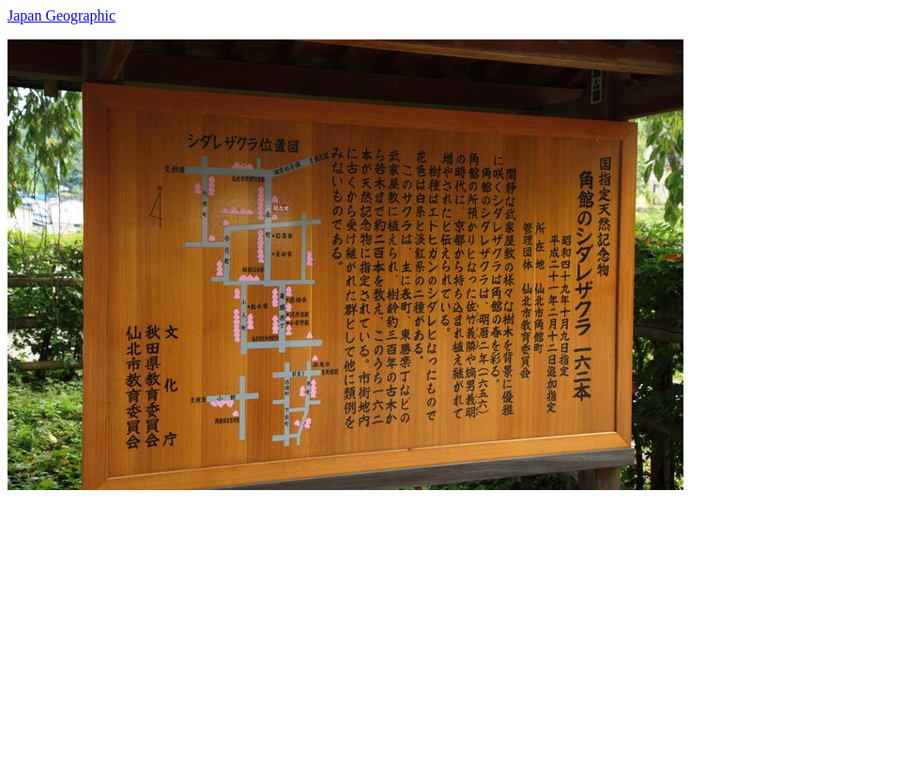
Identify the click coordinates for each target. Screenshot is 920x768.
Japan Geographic (61, 15)
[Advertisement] (460, 621)
